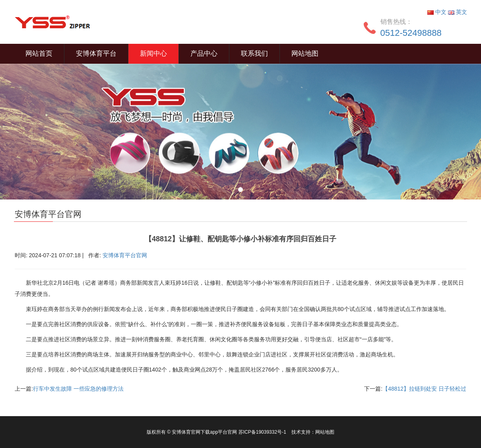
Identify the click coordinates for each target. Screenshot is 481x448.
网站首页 (38, 53)
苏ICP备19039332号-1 (263, 432)
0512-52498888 (411, 33)
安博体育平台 (96, 53)
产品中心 (203, 53)
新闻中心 (153, 53)
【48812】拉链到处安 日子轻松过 (424, 388)
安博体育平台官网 (125, 255)
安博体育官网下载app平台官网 (204, 432)
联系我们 (254, 53)
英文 (457, 12)
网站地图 (304, 53)
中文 (437, 12)
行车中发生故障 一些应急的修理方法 (78, 388)
